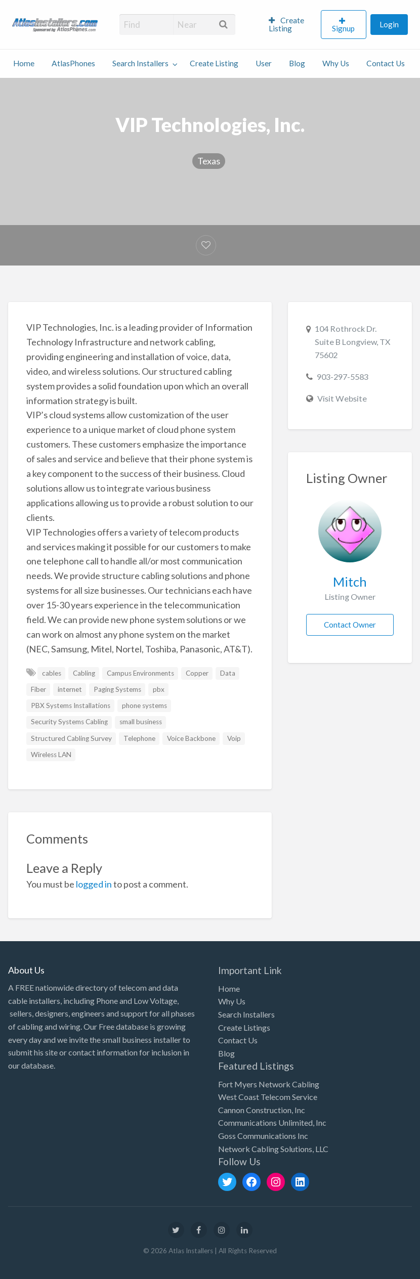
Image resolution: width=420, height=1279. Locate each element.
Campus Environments (140, 673)
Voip (234, 738)
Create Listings (244, 1027)
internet (70, 689)
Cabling (84, 673)
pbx (158, 689)
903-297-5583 (342, 376)
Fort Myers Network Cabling (268, 1084)
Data (227, 673)
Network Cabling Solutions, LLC (273, 1149)
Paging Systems (117, 689)
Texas (208, 160)
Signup (343, 28)
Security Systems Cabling (69, 722)
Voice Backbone (191, 738)
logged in (94, 884)
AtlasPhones (73, 63)
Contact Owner (350, 624)
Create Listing (287, 24)
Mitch (350, 581)
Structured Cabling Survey (71, 738)
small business (140, 722)
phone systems (144, 705)
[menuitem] (290, 24)
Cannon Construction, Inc (261, 1110)
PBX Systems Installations (70, 705)
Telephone (139, 738)
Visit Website (342, 398)
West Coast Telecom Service (267, 1096)
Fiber (38, 689)
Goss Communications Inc (263, 1135)
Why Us (335, 63)
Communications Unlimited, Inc (272, 1122)
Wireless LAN (51, 755)
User (264, 63)
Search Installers (140, 63)
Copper (197, 673)
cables (51, 673)
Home (23, 63)
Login (389, 24)
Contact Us (385, 63)
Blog (297, 63)
